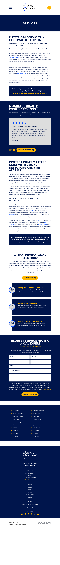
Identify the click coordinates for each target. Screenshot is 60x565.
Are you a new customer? (15, 370)
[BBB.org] (35, 514)
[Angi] (25, 514)
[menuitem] (11, 524)
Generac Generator (30, 494)
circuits (39, 220)
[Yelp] (31, 514)
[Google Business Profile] (22, 514)
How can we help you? (15, 375)
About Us (30, 489)
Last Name (33, 356)
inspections (12, 214)
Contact (30, 497)
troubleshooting (42, 224)
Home (30, 487)
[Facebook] (28, 514)
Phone (11, 361)
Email (32, 361)
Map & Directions (30, 479)
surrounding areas (14, 57)
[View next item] (14, 150)
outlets (32, 210)
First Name (12, 356)
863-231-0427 (30, 466)
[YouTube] (38, 514)
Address (11, 365)
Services (30, 492)
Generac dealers (21, 73)
